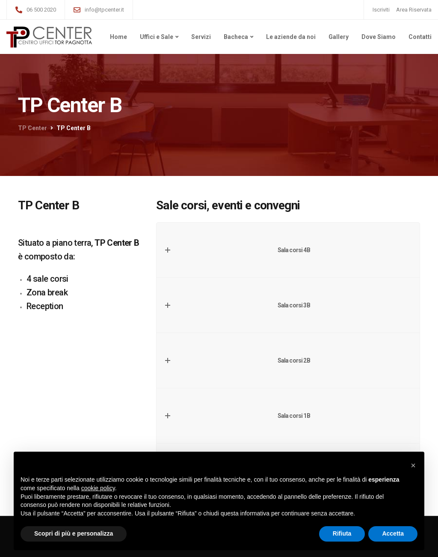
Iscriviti (381, 9)
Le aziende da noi (291, 36)
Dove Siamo (378, 36)
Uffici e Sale (156, 36)
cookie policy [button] (98, 488)
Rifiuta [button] (342, 533)
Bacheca (236, 36)
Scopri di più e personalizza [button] (73, 533)
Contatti (420, 36)
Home (118, 36)
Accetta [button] (393, 533)
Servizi (201, 36)
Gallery (338, 36)
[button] (413, 465)
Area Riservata (414, 9)
